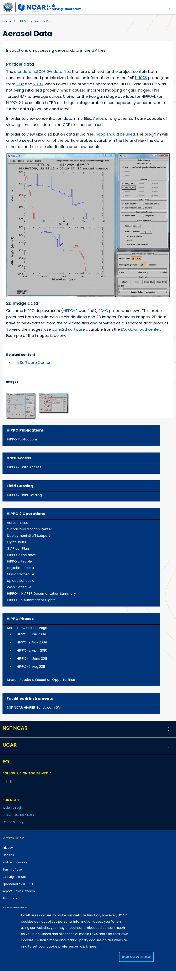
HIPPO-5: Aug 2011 (31, 666)
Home (6, 21)
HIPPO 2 (23, 21)
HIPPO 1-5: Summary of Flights (31, 600)
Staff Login (10, 898)
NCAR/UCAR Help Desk (18, 815)
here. (93, 946)
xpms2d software (68, 329)
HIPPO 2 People (19, 561)
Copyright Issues (14, 877)
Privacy (7, 848)
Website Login (12, 808)
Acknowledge (136, 956)
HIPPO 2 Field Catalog (24, 495)
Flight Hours (16, 542)
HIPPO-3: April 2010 (32, 650)
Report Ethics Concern (18, 891)
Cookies (8, 855)
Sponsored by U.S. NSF (18, 884)
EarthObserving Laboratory (64, 7)
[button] (20, 405)
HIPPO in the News (21, 555)
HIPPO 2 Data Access (24, 467)
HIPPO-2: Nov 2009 (32, 642)
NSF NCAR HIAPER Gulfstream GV (33, 707)
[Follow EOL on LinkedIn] (11, 781)
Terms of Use (12, 869)
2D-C (38, 84)
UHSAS (141, 77)
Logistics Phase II (20, 567)
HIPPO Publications (22, 439)
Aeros (98, 118)
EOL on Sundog (13, 822)
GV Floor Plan (18, 548)
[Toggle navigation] (170, 7)
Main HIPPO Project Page (27, 627)
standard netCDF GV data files (42, 71)
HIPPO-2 (70, 310)
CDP (20, 84)
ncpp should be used (115, 134)
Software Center (35, 362)
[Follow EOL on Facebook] (4, 781)
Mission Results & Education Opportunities (41, 679)
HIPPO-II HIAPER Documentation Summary (41, 593)
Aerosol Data (17, 522)
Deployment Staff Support (28, 535)
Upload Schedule (20, 580)
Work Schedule (19, 587)
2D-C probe (109, 310)
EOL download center (140, 329)
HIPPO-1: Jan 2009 (31, 634)
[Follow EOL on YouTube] (8, 781)
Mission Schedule (20, 574)
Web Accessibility (15, 862)
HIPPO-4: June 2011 (32, 658)
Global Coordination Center (29, 529)
